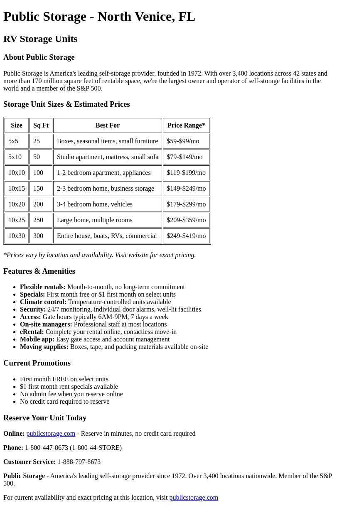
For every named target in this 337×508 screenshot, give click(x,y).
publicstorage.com (51, 433)
